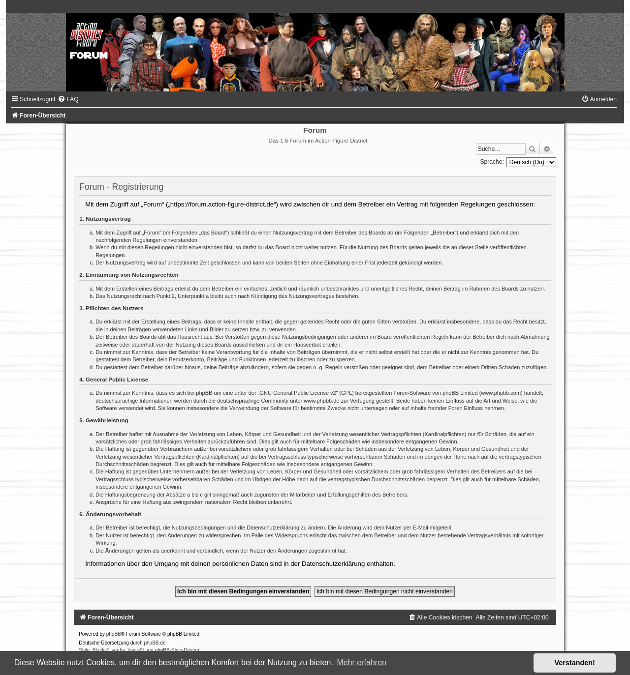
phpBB (113, 634)
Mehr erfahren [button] (361, 662)
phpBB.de (154, 643)
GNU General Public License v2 (297, 393)
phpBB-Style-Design (177, 650)
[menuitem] (68, 99)
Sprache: (492, 161)
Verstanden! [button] (575, 663)
